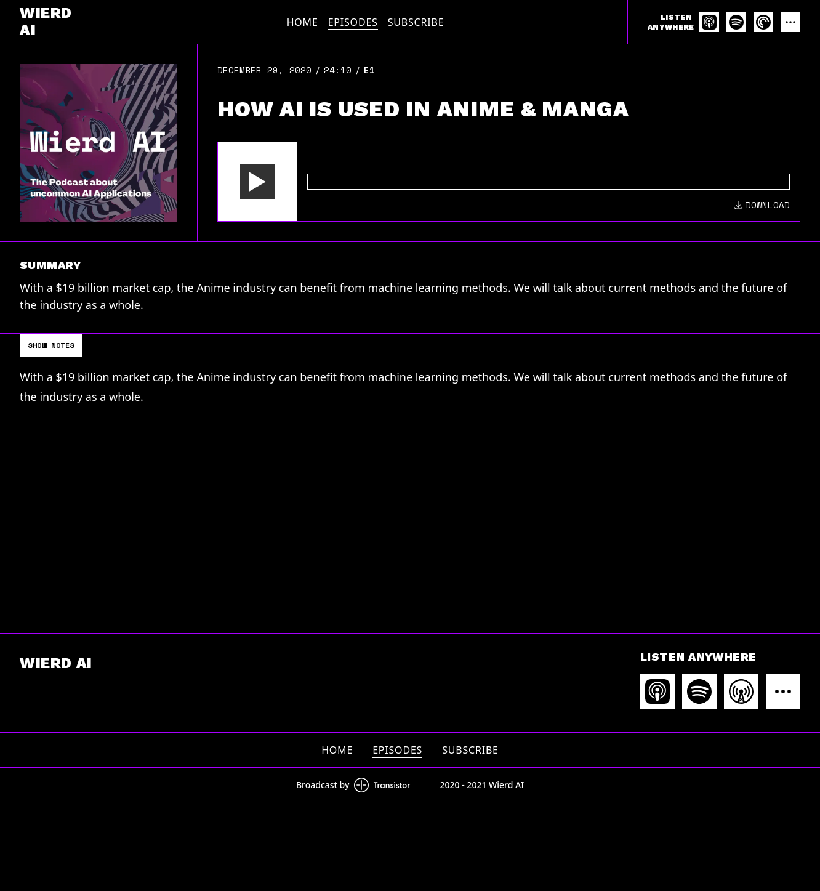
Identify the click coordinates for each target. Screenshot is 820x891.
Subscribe (416, 22)
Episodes (353, 22)
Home (302, 22)
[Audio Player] (508, 182)
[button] (257, 181)
